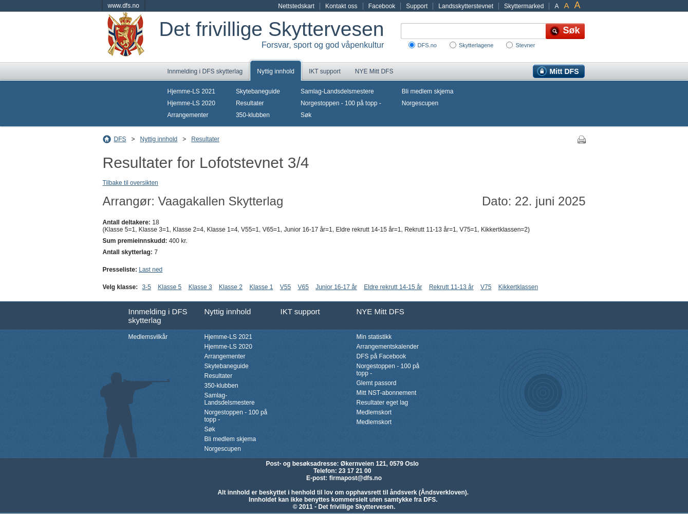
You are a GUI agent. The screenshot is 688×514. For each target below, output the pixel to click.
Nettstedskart (296, 6)
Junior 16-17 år (336, 287)
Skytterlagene (476, 45)
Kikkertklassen (518, 287)
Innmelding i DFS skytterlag (205, 71)
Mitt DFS (564, 71)
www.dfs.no (123, 5)
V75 (485, 287)
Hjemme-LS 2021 (191, 91)
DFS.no (427, 45)
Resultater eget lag (382, 402)
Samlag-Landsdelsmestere (337, 91)
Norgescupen (420, 103)
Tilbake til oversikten (130, 182)
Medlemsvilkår (148, 336)
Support (416, 6)
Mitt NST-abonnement (387, 392)
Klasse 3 (200, 287)
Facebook (382, 6)
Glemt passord (377, 383)
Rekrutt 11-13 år (451, 287)
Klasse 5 (169, 287)
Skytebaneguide (258, 91)
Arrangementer (188, 115)
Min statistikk (374, 336)
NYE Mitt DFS (374, 71)
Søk (306, 115)
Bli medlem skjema (428, 91)
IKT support (325, 71)
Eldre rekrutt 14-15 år (393, 287)
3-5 (146, 287)
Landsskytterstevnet (465, 6)
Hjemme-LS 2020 (191, 103)
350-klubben (253, 115)
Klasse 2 (231, 287)
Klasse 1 (261, 287)
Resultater (250, 103)
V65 (302, 287)
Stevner (525, 45)
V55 (285, 287)
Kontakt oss (341, 6)
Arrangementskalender (388, 346)
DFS (120, 139)
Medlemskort (374, 412)
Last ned (150, 269)
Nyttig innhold (275, 71)
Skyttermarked (524, 6)
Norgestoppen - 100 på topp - (341, 103)
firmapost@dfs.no (355, 478)
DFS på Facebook (381, 356)
